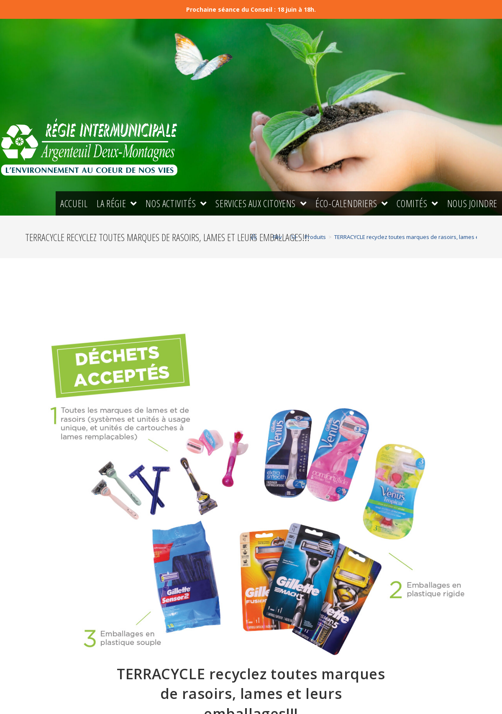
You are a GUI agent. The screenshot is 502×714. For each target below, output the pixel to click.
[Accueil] (253, 238)
